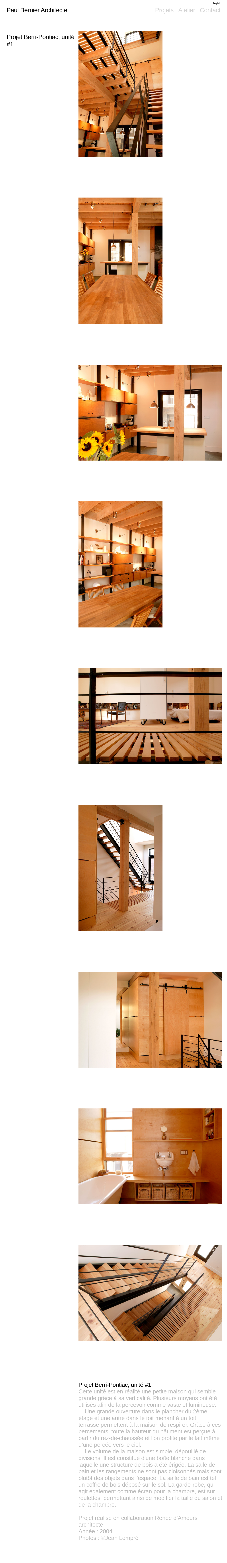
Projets (164, 10)
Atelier (186, 10)
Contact (210, 10)
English (216, 3)
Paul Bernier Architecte (37, 10)
